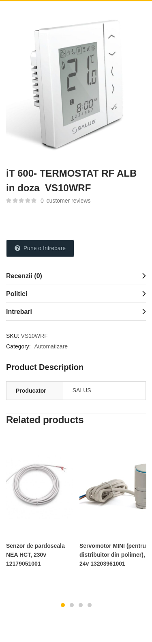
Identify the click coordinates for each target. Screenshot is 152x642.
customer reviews (66, 200)
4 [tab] (90, 605)
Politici (16, 293)
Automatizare (51, 346)
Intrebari (19, 311)
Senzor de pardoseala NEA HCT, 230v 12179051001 (35, 555)
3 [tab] (81, 605)
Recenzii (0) (24, 275)
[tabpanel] (39, 506)
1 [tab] (63, 605)
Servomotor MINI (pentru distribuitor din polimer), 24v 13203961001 (112, 555)
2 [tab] (72, 605)
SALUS (82, 390)
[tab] (76, 276)
